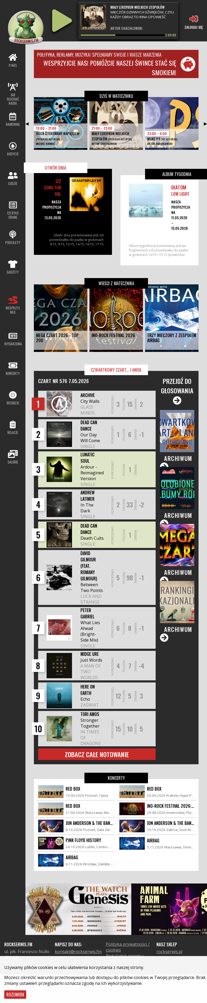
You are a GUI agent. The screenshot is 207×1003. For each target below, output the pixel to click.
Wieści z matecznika (116, 283)
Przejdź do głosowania (177, 390)
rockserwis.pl (169, 951)
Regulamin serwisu (124, 956)
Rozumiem (15, 994)
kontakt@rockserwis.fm (78, 951)
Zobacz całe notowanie (97, 754)
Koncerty (116, 778)
